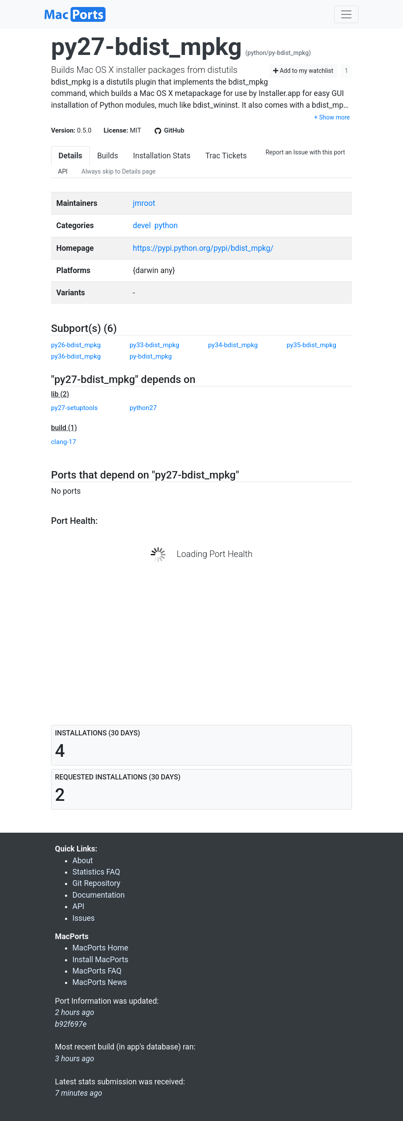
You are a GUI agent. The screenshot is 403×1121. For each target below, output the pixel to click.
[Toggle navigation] (346, 14)
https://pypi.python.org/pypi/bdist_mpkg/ (203, 248)
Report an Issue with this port (305, 152)
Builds (107, 155)
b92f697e (71, 1024)
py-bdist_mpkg (151, 356)
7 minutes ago (78, 1093)
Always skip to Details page (119, 171)
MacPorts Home (100, 947)
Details (70, 155)
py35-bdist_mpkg (311, 345)
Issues (83, 918)
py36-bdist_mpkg (76, 356)
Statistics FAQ (96, 872)
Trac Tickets (226, 155)
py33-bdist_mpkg (154, 345)
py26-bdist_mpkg (76, 345)
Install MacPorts (100, 959)
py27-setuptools (74, 408)
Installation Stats (162, 155)
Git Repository (96, 883)
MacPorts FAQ (97, 971)
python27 (143, 408)
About (82, 860)
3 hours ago (74, 1058)
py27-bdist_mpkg (146, 46)
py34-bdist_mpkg (233, 345)
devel (142, 225)
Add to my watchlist (303, 70)
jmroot (144, 203)
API (63, 171)
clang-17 (63, 442)
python (166, 225)
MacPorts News (99, 982)
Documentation (98, 895)
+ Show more (332, 117)
